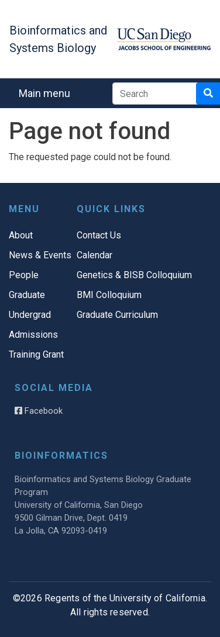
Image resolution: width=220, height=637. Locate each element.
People (24, 275)
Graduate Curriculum (117, 314)
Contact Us (99, 235)
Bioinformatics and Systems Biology (58, 39)
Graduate (27, 294)
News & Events (40, 255)
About (21, 235)
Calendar (94, 255)
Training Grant (36, 354)
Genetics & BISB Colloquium (134, 275)
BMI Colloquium (109, 294)
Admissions (33, 334)
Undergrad (30, 314)
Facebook (39, 411)
